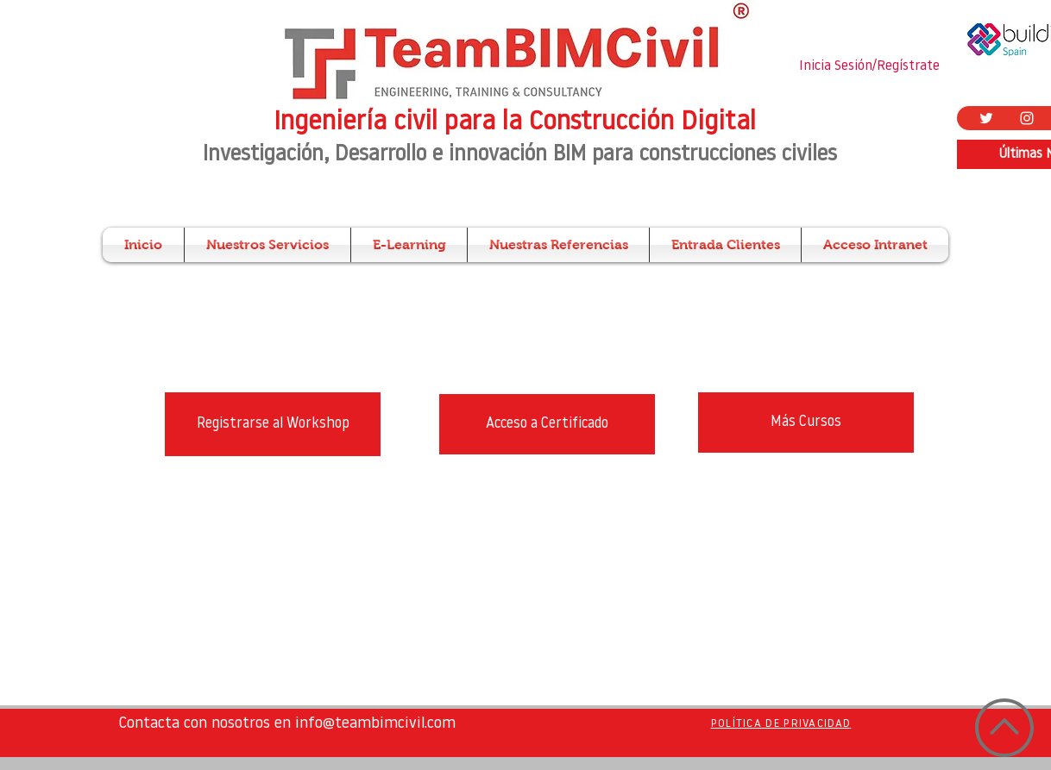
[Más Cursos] (806, 422)
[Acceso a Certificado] (547, 424)
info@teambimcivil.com (375, 724)
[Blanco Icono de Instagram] (1026, 118)
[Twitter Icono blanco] (986, 118)
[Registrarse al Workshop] (273, 424)
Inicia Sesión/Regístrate (869, 66)
